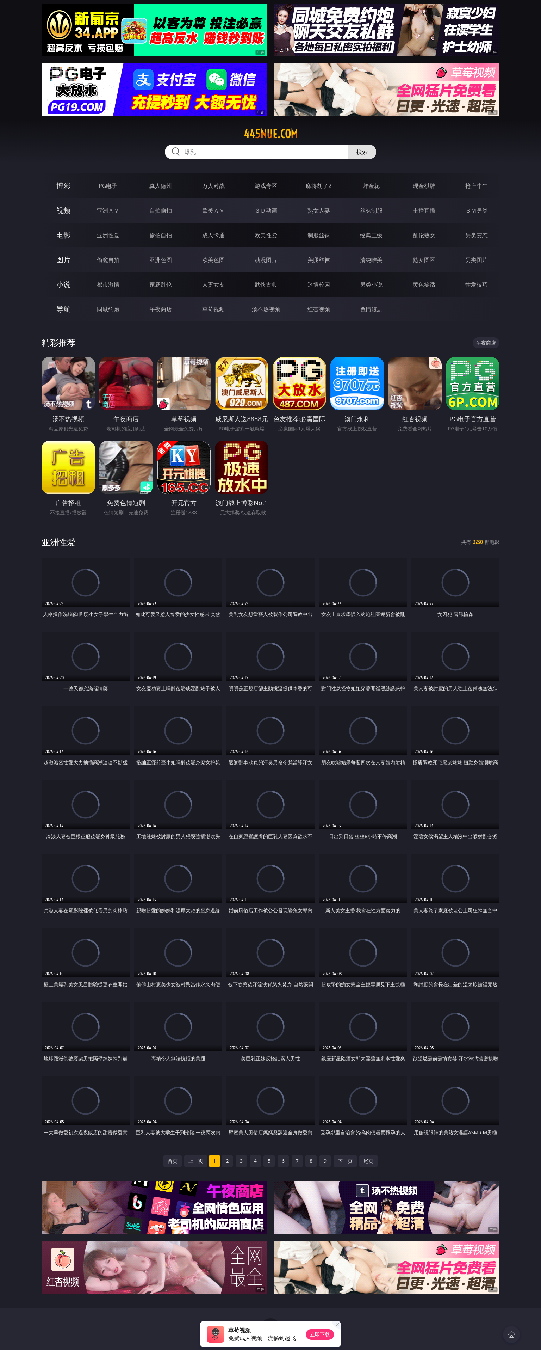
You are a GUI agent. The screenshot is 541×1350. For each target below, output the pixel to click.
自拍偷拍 (160, 210)
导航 (63, 309)
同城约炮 (108, 309)
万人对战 (213, 186)
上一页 (195, 1161)
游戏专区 (266, 186)
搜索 (362, 152)
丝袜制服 (371, 210)
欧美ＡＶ (213, 210)
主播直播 (424, 210)
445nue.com (271, 134)
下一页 (345, 1161)
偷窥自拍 (108, 260)
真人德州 (160, 186)
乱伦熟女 (424, 235)
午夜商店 (160, 309)
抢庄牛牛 (476, 186)
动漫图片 (266, 260)
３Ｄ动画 (266, 210)
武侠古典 (266, 284)
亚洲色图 (160, 260)
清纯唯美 (371, 260)
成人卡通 (213, 235)
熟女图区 (424, 260)
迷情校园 (318, 284)
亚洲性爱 (108, 235)
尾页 (368, 1161)
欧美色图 (213, 260)
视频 (63, 210)
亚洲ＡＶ (108, 210)
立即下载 (320, 1334)
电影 (63, 235)
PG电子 (108, 186)
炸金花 (371, 186)
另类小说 (371, 284)
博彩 (63, 185)
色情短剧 (371, 309)
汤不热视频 (266, 309)
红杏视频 (318, 309)
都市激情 (108, 284)
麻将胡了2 (318, 186)
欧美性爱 (266, 235)
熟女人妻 (318, 210)
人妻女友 (213, 284)
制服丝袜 (318, 235)
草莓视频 (213, 309)
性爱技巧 (476, 284)
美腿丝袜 (318, 260)
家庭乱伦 (160, 284)
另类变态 (476, 235)
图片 (63, 259)
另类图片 (476, 260)
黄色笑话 (424, 284)
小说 (63, 284)
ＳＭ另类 (476, 210)
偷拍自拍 (160, 235)
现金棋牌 (424, 186)
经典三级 (371, 235)
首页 (173, 1161)
